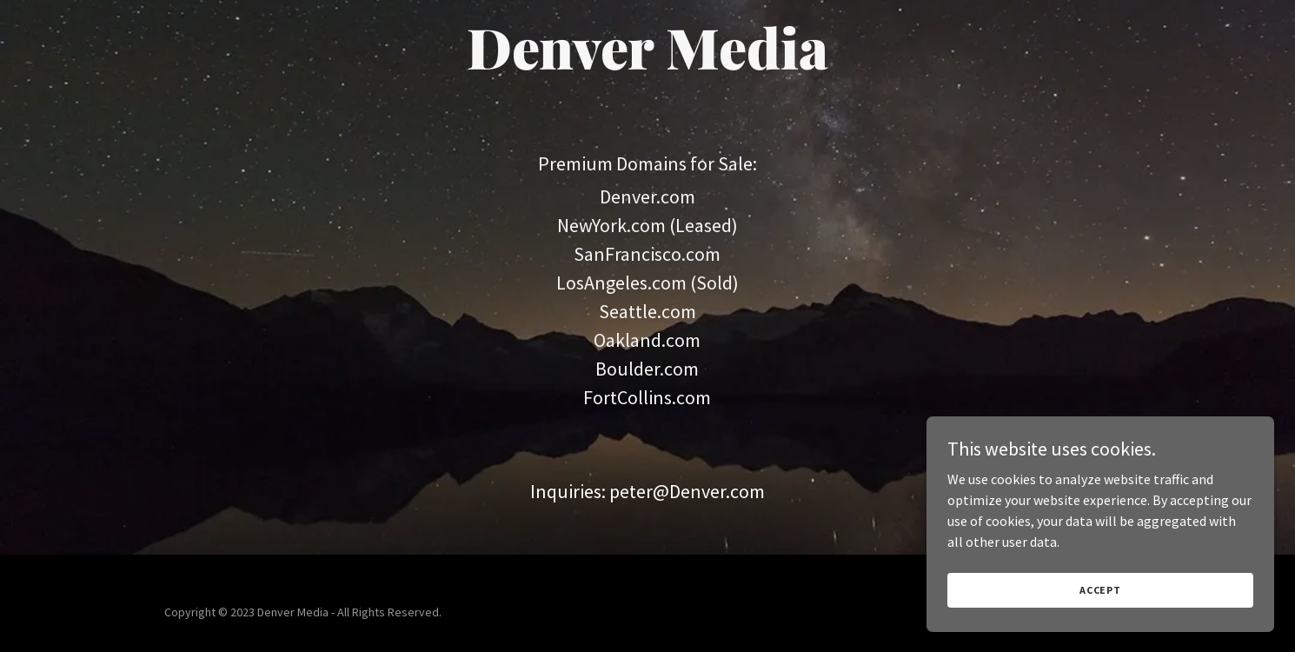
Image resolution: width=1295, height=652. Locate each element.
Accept (1100, 589)
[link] (648, 64)
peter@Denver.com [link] (687, 491)
